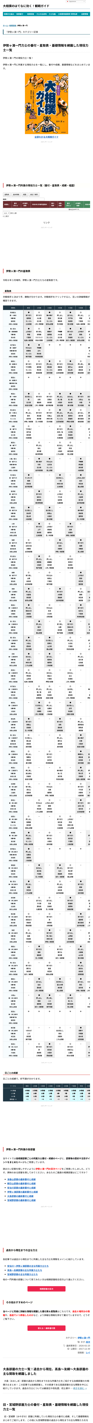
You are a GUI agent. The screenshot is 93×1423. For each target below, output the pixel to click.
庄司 (49, 692)
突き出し (70, 396)
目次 (88, 1341)
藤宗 (70, 692)
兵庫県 (70, 679)
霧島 (49, 318)
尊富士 (13, 394)
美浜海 (39, 871)
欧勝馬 (29, 351)
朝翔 (49, 806)
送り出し (70, 315)
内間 (39, 708)
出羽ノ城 (81, 806)
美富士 (13, 605)
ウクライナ (39, 337)
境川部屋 (70, 324)
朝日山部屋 (13, 600)
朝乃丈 (60, 741)
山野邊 (70, 936)
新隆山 (49, 513)
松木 (59, 871)
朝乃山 (70, 367)
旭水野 (29, 513)
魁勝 (13, 572)
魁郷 (13, 540)
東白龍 (39, 416)
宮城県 (29, 727)
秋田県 (49, 695)
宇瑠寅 (81, 1033)
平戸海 (70, 318)
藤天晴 (81, 416)
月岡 (39, 806)
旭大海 (81, 659)
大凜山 (29, 643)
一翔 (59, 481)
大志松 (70, 643)
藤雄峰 (70, 903)
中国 (80, 402)
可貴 (39, 464)
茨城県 (70, 337)
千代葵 (39, 903)
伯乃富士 (13, 345)
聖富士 (13, 507)
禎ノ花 (60, 773)
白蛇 (13, 654)
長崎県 (70, 321)
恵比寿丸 (29, 773)
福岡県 (13, 451)
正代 (39, 351)
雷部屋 (81, 584)
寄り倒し (39, 331)
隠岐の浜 (29, 611)
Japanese (71, 1)
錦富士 (13, 361)
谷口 (70, 676)
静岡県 (13, 321)
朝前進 (81, 757)
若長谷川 (29, 920)
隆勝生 (29, 757)
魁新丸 (13, 702)
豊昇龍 (29, 318)
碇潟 (59, 546)
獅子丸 (60, 952)
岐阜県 (29, 581)
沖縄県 (29, 549)
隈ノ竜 (39, 692)
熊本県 (13, 337)
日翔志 (49, 399)
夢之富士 (13, 556)
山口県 (49, 646)
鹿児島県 (81, 419)
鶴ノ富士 (13, 881)
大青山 (81, 399)
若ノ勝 (70, 399)
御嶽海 (60, 367)
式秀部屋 (49, 617)
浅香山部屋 (13, 503)
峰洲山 (49, 578)
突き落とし (28, 396)
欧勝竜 (39, 562)
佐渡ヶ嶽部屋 (80, 324)
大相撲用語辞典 (63, 14)
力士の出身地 (41, 14)
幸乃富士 (13, 686)
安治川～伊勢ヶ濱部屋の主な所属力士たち (28, 1265)
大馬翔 (60, 887)
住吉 (39, 985)
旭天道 (60, 822)
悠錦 (13, 589)
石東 (49, 903)
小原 (13, 524)
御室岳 (13, 865)
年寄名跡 (73, 14)
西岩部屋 (29, 925)
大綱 (49, 790)
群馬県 (13, 662)
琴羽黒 (29, 676)
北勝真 (29, 855)
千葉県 (81, 321)
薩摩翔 (81, 920)
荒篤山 (49, 416)
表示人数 (13, 213)
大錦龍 (81, 952)
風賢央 (70, 416)
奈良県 (13, 874)
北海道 (81, 662)
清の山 (29, 790)
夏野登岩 (81, 725)
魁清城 (13, 491)
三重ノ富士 (13, 459)
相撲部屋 (30, 14)
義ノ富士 (13, 329)
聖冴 (39, 627)
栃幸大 (39, 497)
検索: (5, 199)
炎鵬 (13, 426)
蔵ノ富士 (13, 637)
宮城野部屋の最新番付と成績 (21, 1200)
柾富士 (13, 751)
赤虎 (49, 611)
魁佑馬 (13, 719)
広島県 (13, 906)
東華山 (29, 725)
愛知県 (81, 370)
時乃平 (49, 757)
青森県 (13, 370)
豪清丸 (81, 968)
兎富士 (13, 1044)
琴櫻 (80, 318)
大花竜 (70, 432)
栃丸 (39, 448)
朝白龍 (49, 367)
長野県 (60, 370)
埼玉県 (81, 484)
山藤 (28, 578)
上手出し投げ (80, 478)
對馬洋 (70, 562)
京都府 (70, 532)
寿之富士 (13, 410)
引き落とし (28, 510)
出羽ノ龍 (60, 416)
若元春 (60, 318)
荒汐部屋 (60, 324)
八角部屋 (29, 617)
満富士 (13, 946)
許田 (70, 822)
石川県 (39, 321)
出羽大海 (29, 546)
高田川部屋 (28, 405)
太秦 (70, 529)
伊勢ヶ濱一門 (84, 1337)
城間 (80, 546)
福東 (39, 952)
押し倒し (81, 364)
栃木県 (70, 402)
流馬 (59, 725)
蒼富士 (13, 800)
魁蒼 (13, 930)
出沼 (28, 659)
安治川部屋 (39, 340)
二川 (49, 1001)
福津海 (49, 659)
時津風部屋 (39, 356)
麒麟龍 (49, 562)
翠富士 (13, 377)
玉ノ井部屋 (39, 421)
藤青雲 (39, 367)
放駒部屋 (60, 730)
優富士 (13, 979)
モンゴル (29, 321)
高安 (70, 334)
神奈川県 (49, 419)
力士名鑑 (52, 14)
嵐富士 (13, 442)
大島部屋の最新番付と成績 (20, 1196)
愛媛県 (70, 419)
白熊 (39, 399)
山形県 (29, 679)
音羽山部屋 (49, 324)
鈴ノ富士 (13, 621)
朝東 (80, 887)
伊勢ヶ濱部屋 (13, 324)
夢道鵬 (81, 464)
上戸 (39, 529)
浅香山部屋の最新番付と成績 (21, 1179)
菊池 (59, 1033)
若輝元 (49, 643)
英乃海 (29, 432)
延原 (59, 448)
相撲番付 (19, 14)
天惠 (80, 741)
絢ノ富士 (13, 735)
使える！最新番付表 (46, 1328)
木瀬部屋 (29, 438)
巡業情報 (84, 14)
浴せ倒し (70, 689)
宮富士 (13, 1011)
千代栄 (81, 790)
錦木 (28, 416)
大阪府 (60, 402)
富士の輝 (60, 985)
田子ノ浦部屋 (70, 340)
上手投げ (29, 331)
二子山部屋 (60, 454)
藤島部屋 (39, 373)
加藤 (28, 936)
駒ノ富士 (49, 936)
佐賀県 (60, 500)
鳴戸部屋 (29, 356)
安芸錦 (13, 898)
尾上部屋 (70, 454)
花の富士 (13, 475)
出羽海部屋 (60, 373)
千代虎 (60, 497)
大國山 (13, 995)
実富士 (13, 768)
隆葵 (39, 1001)
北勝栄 (49, 708)
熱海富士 (13, 312)
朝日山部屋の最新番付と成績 (21, 1183)
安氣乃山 (70, 1050)
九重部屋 (29, 373)
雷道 (80, 578)
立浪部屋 (29, 324)
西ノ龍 (60, 399)
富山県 (70, 370)
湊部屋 (81, 600)
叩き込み (29, 348)
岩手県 (29, 419)
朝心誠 (29, 741)
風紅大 (49, 676)
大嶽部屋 (81, 470)
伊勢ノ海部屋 (28, 421)
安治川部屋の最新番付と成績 (21, 1187)
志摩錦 (13, 784)
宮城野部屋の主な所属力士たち (22, 1274)
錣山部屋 (81, 486)
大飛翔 (60, 594)
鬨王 (80, 985)
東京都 (49, 402)
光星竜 (29, 594)
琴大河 (81, 773)
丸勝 (59, 627)
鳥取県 (13, 354)
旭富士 (13, 816)
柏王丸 (81, 611)
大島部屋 (29, 519)
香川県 (81, 500)
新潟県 (60, 630)
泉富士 (13, 670)
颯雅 (28, 887)
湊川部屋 (70, 405)
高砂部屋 (49, 373)
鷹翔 (80, 594)
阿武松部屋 (70, 649)
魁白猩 (13, 914)
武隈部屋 (39, 698)
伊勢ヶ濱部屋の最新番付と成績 (22, 1191)
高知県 (70, 695)
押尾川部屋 (70, 421)
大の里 (39, 318)
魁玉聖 (13, 1028)
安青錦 (39, 334)
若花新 (49, 1050)
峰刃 (80, 481)
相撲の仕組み (9, 14)
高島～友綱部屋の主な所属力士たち (24, 1270)
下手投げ (29, 429)
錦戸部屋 (49, 1007)
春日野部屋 (39, 454)
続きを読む (80, 1388)
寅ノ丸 (70, 1001)
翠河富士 (13, 849)
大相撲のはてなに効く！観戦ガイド (26, 6)
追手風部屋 (49, 405)
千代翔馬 (29, 367)
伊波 (70, 448)
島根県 (29, 614)
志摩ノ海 (60, 432)
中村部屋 (29, 942)
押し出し (60, 315)
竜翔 (28, 481)
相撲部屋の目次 (46, 1288)
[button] (10, 204)
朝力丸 (49, 838)
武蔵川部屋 (49, 698)
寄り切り (29, 315)
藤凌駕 (81, 367)
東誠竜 (81, 513)
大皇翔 (81, 497)
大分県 (49, 614)
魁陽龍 (29, 822)
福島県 (60, 321)
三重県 (60, 435)
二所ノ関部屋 (39, 324)
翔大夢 (70, 871)
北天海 (49, 464)
